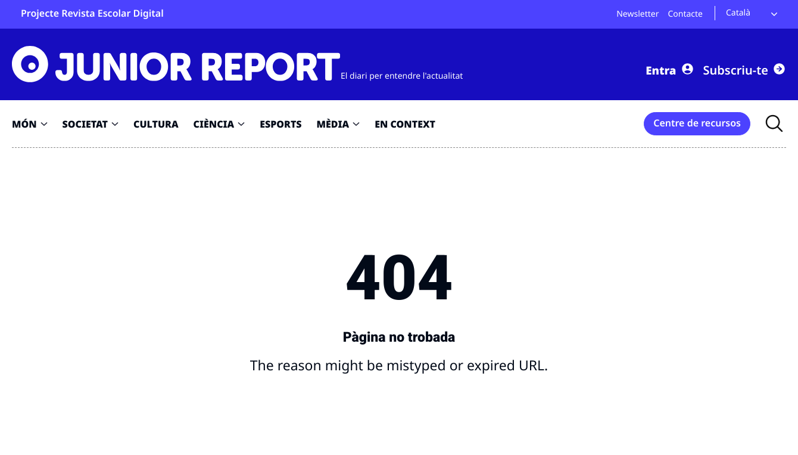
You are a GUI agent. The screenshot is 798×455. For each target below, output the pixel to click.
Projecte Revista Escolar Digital (92, 13)
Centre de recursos (697, 122)
